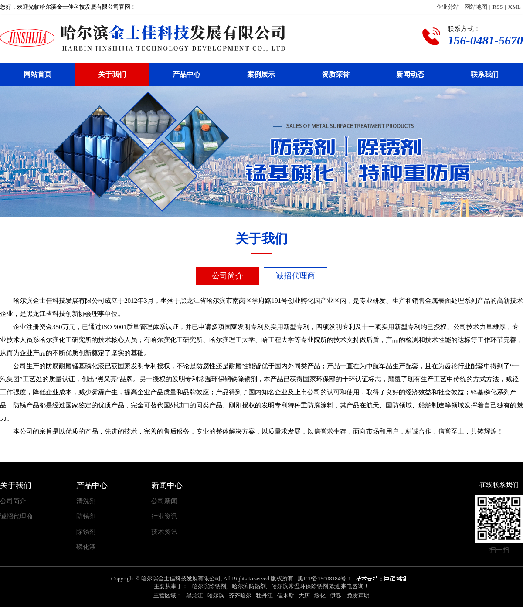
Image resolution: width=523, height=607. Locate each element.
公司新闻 (164, 501)
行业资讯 (164, 516)
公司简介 (227, 275)
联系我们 (485, 74)
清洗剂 (86, 501)
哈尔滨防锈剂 (249, 586)
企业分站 (447, 7)
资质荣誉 (336, 74)
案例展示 (261, 74)
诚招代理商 (295, 275)
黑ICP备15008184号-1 (324, 578)
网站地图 (476, 7)
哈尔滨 (215, 595)
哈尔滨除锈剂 (209, 586)
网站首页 (37, 74)
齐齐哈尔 (240, 595)
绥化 (320, 595)
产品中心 (186, 74)
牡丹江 (264, 595)
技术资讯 (164, 532)
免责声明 (358, 595)
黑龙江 (194, 595)
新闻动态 (410, 74)
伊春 (335, 595)
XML (514, 7)
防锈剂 (86, 516)
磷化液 (86, 547)
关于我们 (112, 74)
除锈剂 (86, 532)
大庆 (304, 595)
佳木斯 (285, 595)
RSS (497, 7)
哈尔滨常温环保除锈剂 (300, 586)
